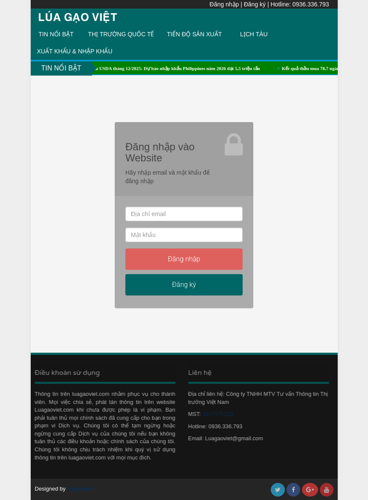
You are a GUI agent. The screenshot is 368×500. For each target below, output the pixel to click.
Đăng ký (255, 4)
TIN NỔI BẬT (55, 34)
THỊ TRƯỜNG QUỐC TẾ (121, 34)
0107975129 (215, 414)
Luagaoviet (80, 488)
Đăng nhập (224, 4)
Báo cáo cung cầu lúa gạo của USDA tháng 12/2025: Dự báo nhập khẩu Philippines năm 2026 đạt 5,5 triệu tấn (153, 68)
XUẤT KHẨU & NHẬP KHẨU (75, 51)
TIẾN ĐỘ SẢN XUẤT (194, 34)
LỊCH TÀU (254, 34)
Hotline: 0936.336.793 (300, 4)
